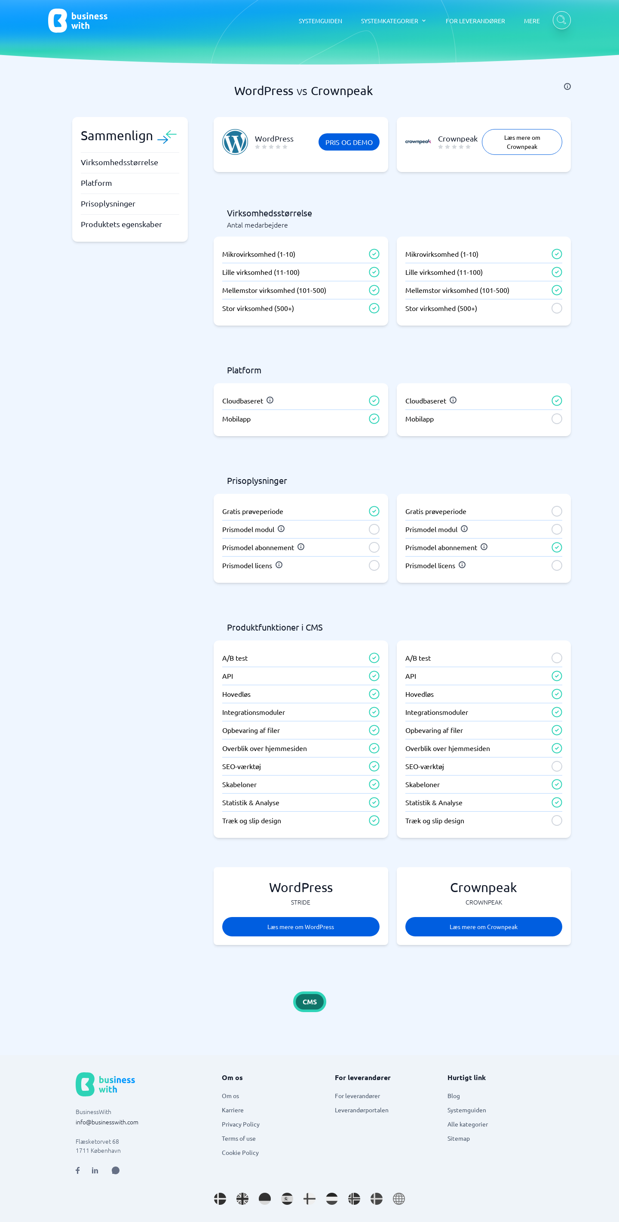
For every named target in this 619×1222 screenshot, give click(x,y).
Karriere (233, 1110)
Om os (230, 1095)
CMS (310, 1001)
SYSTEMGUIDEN (320, 21)
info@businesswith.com (107, 1121)
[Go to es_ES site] (287, 1199)
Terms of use (239, 1138)
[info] (567, 86)
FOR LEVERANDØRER (475, 21)
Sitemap (458, 1138)
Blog (453, 1095)
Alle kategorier (467, 1124)
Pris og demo (349, 142)
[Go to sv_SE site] (377, 1199)
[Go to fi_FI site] (309, 1199)
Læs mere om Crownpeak (522, 141)
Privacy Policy (241, 1124)
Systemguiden (466, 1110)
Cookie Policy (240, 1152)
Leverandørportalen (362, 1110)
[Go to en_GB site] (242, 1199)
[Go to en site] (399, 1199)
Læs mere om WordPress (300, 926)
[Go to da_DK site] (220, 1199)
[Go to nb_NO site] (354, 1199)
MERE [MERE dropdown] (532, 21)
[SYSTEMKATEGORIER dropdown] (394, 20)
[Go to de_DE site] (265, 1199)
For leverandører (357, 1095)
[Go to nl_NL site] (332, 1199)
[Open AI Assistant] (115, 1170)
